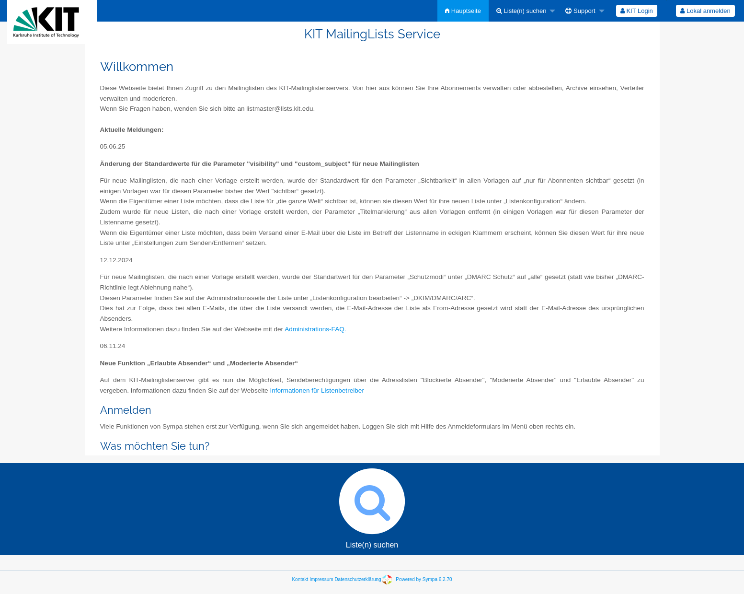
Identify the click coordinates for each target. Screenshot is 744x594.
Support (580, 10)
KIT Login (636, 10)
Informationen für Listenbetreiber (317, 390)
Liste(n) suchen (521, 10)
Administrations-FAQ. (315, 329)
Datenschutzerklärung (357, 579)
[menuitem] (463, 11)
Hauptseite (463, 10)
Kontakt (300, 579)
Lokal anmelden (705, 10)
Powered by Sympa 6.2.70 (424, 579)
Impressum (321, 579)
